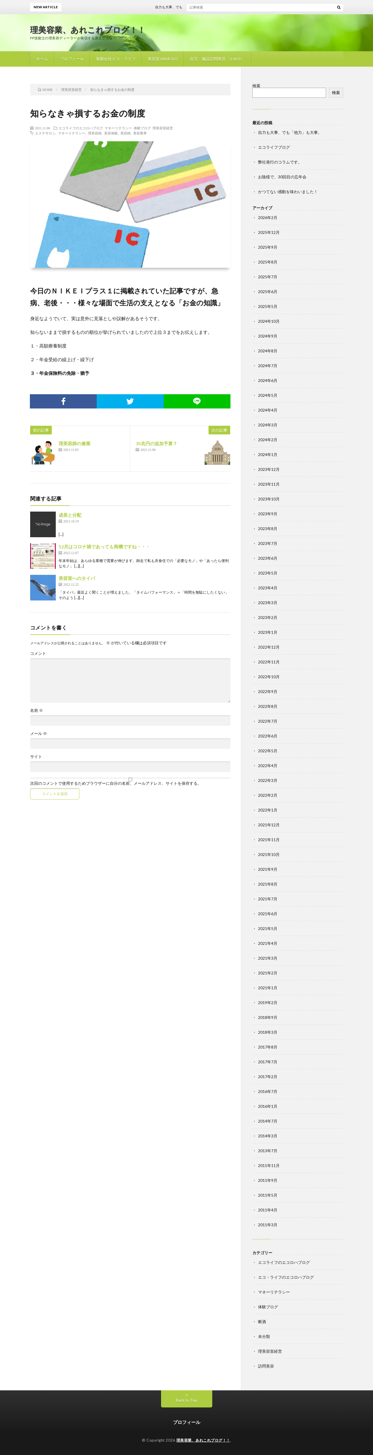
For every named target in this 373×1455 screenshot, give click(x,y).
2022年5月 (267, 750)
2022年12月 (269, 647)
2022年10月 (269, 676)
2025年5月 (267, 306)
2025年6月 (267, 291)
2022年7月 (267, 721)
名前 (36, 710)
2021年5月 (267, 928)
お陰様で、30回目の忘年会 (282, 176)
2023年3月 (267, 602)
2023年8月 (267, 528)
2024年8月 (267, 350)
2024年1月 (267, 454)
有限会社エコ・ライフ (116, 58)
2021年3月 (267, 958)
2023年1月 (267, 632)
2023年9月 (267, 513)
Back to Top (186, 1400)
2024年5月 (267, 395)
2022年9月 (267, 691)
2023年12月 (269, 469)
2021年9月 (267, 869)
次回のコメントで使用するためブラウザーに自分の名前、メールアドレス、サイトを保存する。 (115, 783)
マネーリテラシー (118, 128)
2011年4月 (267, 1209)
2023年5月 (267, 573)
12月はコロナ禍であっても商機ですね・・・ (104, 546)
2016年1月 (267, 1106)
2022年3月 (267, 780)
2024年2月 (267, 439)
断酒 (262, 1321)
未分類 (264, 1336)
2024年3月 (267, 424)
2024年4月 (267, 410)
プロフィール (72, 58)
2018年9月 (267, 1017)
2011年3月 (267, 1224)
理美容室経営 (163, 128)
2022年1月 (267, 810)
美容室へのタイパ (77, 578)
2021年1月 (267, 987)
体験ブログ (142, 128)
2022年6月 (267, 735)
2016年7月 (267, 1091)
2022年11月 (269, 661)
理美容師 (95, 133)
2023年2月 (267, 617)
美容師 (125, 133)
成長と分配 (70, 515)
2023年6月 (267, 558)
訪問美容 (266, 1366)
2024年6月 (267, 380)
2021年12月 (269, 824)
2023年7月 (267, 543)
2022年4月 (267, 765)
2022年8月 (267, 706)
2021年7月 (267, 898)
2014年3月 (267, 1135)
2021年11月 (269, 839)
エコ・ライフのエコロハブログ (286, 1277)
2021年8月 (267, 884)
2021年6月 (267, 913)
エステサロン (45, 133)
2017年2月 (267, 1076)
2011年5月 (267, 1195)
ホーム (42, 58)
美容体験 (111, 133)
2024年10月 (269, 321)
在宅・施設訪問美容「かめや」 (218, 58)
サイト (36, 757)
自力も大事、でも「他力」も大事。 (188, 7)
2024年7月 (267, 365)
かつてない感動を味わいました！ (288, 191)
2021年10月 (269, 854)
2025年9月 (267, 247)
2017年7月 (267, 1061)
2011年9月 (267, 1180)
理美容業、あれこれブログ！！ (88, 30)
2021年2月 (267, 972)
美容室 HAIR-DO (163, 58)
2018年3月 (267, 1032)
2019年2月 (267, 1002)
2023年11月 (269, 484)
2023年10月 (269, 498)
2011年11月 (269, 1165)
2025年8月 (267, 261)
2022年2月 (267, 795)
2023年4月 (267, 587)
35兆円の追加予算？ (156, 443)
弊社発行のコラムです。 (280, 162)
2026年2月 (267, 217)
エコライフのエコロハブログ (81, 128)
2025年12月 (269, 232)
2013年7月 (267, 1150)
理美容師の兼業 (74, 443)
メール (38, 733)
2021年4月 (267, 943)
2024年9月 (267, 336)
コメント (38, 653)
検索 (256, 85)
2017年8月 (267, 1047)
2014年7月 (267, 1121)
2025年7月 (267, 276)
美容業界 (140, 133)
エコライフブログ (274, 147)
